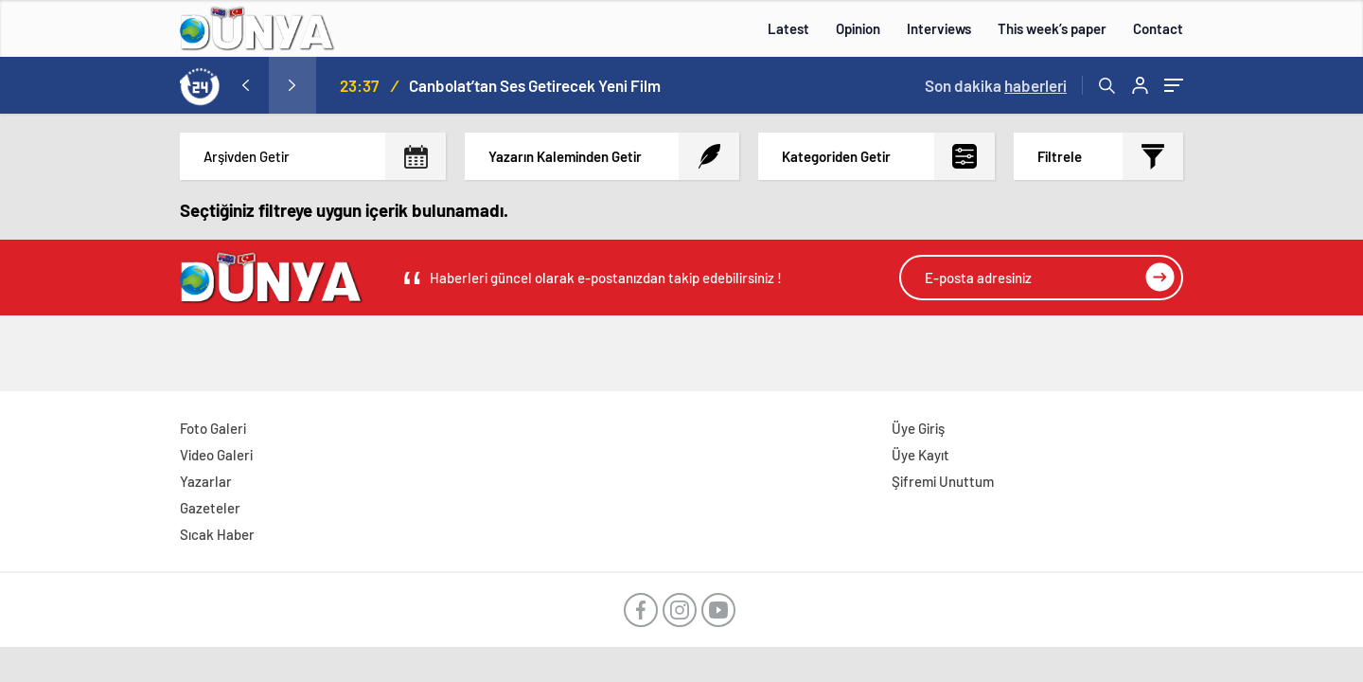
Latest (788, 28)
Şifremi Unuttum (943, 481)
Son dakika (996, 85)
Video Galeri (216, 454)
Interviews (939, 28)
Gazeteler (210, 507)
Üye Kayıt (920, 454)
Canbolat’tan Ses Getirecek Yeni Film (535, 85)
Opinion (858, 28)
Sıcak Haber (217, 534)
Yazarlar (206, 481)
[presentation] (245, 85)
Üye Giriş (918, 428)
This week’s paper (1052, 28)
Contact (1158, 28)
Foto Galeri (213, 428)
